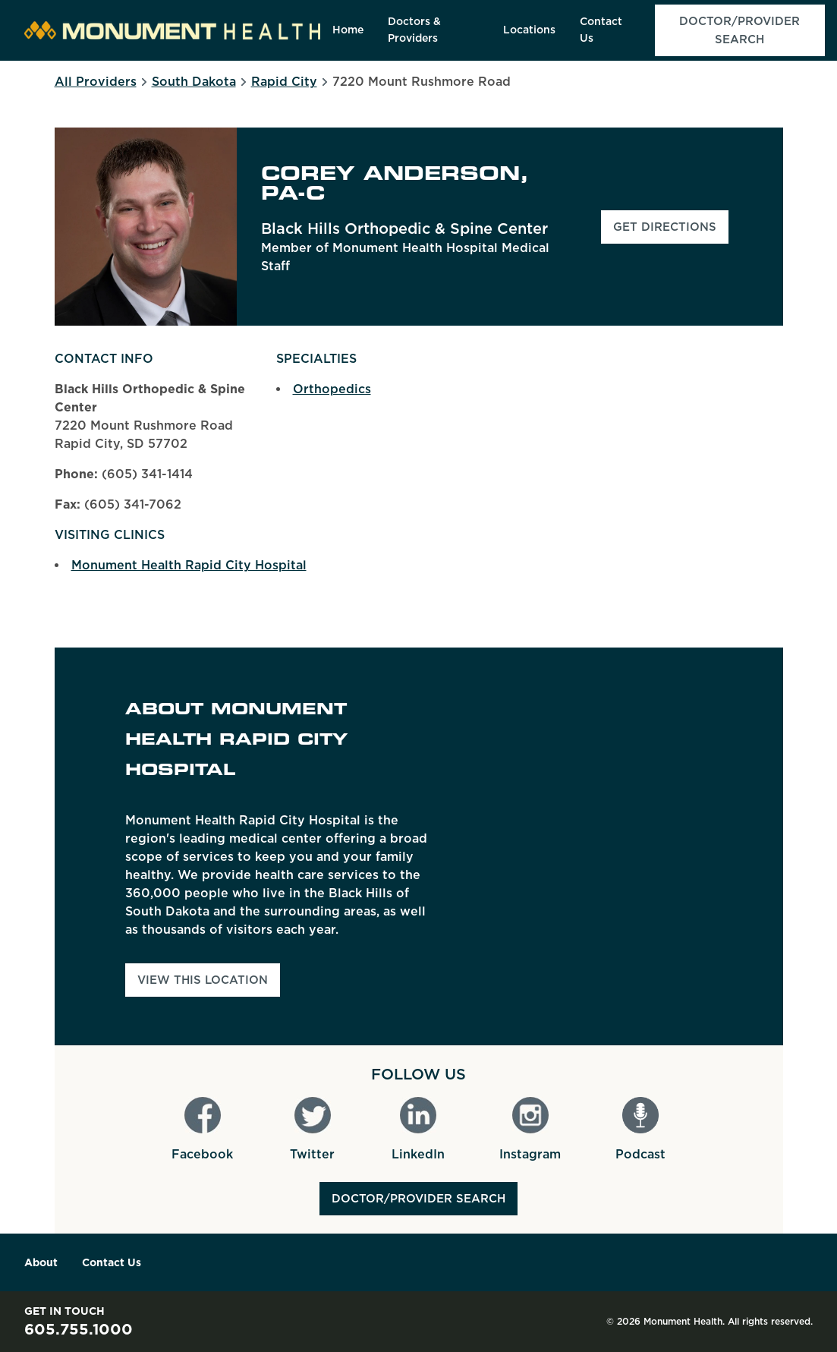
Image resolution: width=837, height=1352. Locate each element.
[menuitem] (347, 30)
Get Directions (670, 231)
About (41, 1262)
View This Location (202, 980)
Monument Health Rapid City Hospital (189, 565)
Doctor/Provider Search (418, 1198)
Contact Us (111, 1262)
